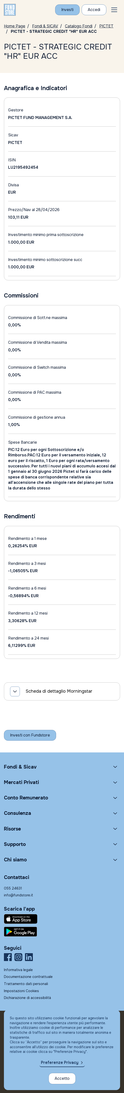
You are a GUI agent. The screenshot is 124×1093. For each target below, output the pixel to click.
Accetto (62, 1078)
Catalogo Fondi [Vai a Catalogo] (78, 26)
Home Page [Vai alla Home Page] (14, 26)
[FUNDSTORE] (10, 10)
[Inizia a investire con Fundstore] (30, 735)
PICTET (106, 26)
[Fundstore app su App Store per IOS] (62, 919)
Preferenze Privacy (59, 1062)
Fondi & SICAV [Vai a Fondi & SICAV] (45, 26)
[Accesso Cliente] (94, 9)
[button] (114, 10)
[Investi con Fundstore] (67, 9)
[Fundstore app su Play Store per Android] (62, 932)
